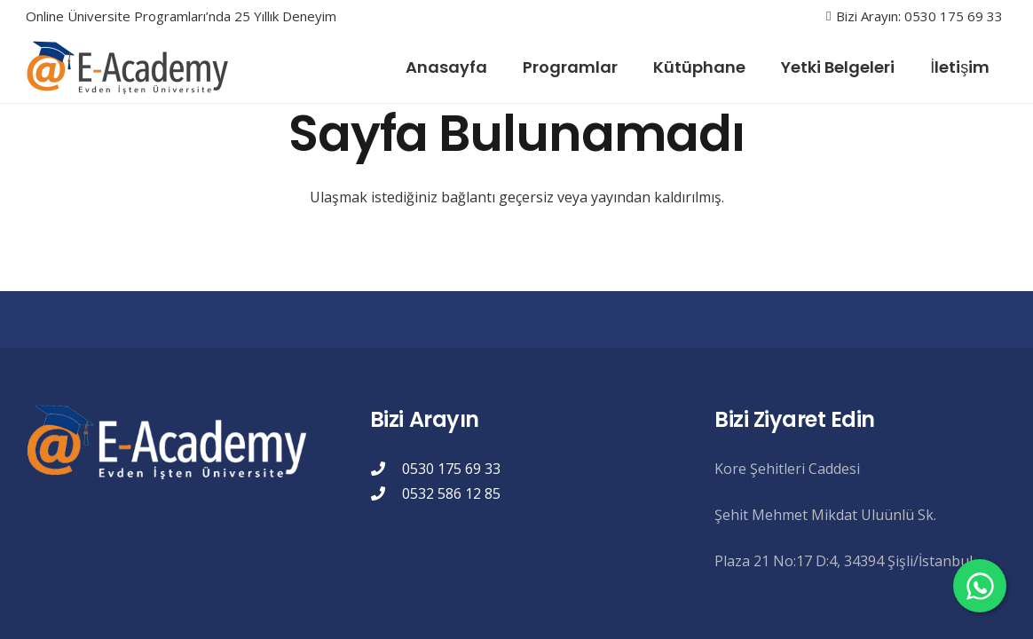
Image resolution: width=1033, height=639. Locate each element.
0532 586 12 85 (451, 493)
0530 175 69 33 (451, 468)
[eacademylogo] (131, 67)
